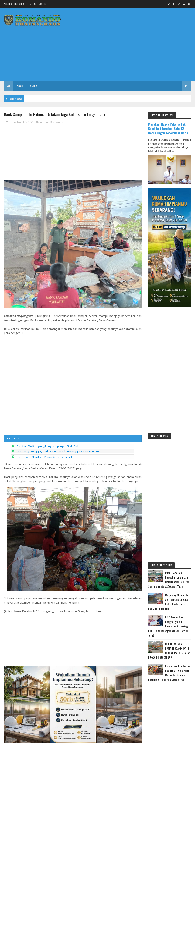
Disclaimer (19, 3)
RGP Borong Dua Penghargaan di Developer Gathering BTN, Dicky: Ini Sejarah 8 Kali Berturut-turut (169, 626)
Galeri (34, 86)
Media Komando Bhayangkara (37, 925)
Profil (20, 86)
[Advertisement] (122, 52)
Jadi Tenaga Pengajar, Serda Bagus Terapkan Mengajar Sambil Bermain (58, 412)
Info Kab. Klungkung (51, 122)
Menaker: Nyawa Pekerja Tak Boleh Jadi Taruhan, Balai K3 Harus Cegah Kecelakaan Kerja (168, 128)
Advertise (43, 3)
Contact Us (31, 3)
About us (8, 3)
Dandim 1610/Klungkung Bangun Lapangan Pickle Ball (47, 407)
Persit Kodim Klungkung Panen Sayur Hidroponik (45, 418)
